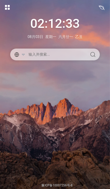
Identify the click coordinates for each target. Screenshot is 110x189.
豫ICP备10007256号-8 (57, 185)
